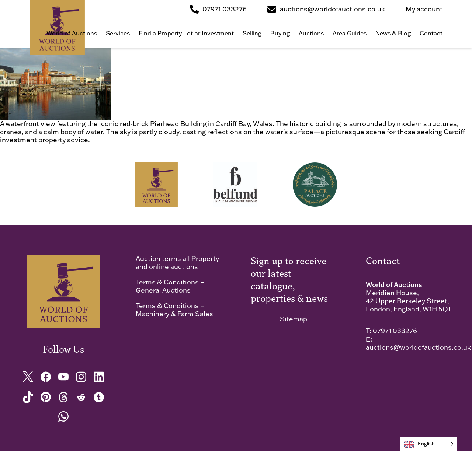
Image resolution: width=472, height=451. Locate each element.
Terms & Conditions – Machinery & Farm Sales (174, 309)
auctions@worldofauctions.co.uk (418, 347)
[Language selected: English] (428, 444)
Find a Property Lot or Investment (186, 33)
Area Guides (350, 33)
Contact (431, 33)
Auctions (311, 33)
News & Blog (393, 33)
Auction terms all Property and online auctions (177, 262)
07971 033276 (395, 330)
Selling (252, 33)
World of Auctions (71, 33)
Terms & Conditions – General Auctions (170, 286)
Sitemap (293, 319)
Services (118, 33)
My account (424, 9)
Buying (280, 33)
